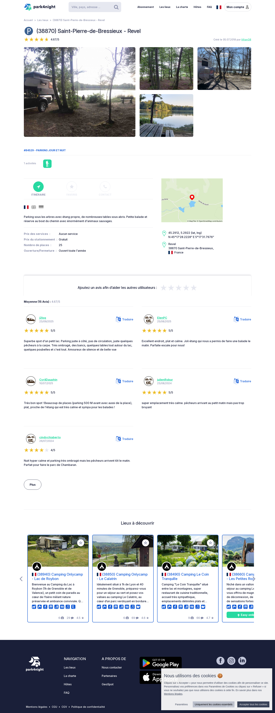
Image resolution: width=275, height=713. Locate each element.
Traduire (124, 319)
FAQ (209, 6)
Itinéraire (38, 188)
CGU (54, 706)
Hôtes (197, 6)
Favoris (71, 188)
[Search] (95, 7)
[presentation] (20, 578)
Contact (105, 188)
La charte (182, 6)
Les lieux (164, 6)
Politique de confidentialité (88, 706)
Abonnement (145, 6)
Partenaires (109, 676)
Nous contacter (112, 667)
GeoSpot (107, 684)
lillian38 (246, 39)
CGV (64, 706)
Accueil (28, 20)
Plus (33, 484)
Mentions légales (36, 706)
